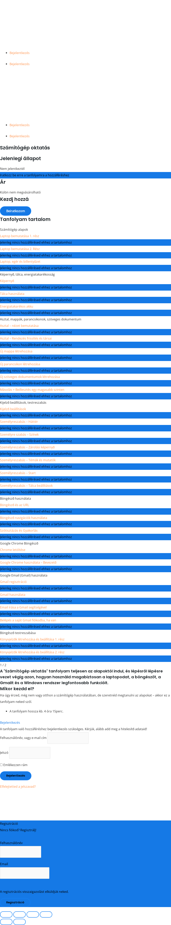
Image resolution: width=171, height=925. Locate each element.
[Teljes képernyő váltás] (19, 914)
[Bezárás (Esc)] (46, 914)
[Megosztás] (33, 914)
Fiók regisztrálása (13, 836)
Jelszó (4, 752)
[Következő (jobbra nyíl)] (19, 922)
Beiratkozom (15, 211)
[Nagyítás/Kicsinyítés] (6, 914)
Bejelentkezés (20, 53)
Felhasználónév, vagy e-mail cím (23, 738)
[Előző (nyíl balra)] (6, 922)
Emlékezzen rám (13, 765)
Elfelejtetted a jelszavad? (18, 786)
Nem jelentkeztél (12, 168)
